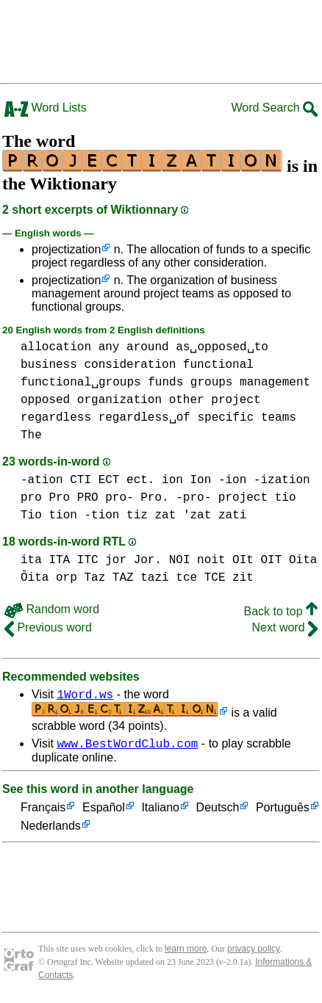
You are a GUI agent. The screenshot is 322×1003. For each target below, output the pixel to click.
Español (103, 812)
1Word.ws (85, 696)
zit (243, 578)
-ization (282, 480)
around (147, 347)
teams (278, 418)
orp (66, 578)
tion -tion (84, 515)
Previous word (48, 627)
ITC (88, 560)
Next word (285, 627)
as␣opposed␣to (222, 347)
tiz (137, 515)
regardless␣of (144, 418)
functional (218, 365)
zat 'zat (182, 515)
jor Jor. (133, 560)
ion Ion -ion (204, 480)
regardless (56, 418)
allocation (56, 347)
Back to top (281, 611)
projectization (66, 249)
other (186, 400)
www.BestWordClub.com (127, 747)
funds (165, 382)
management (275, 382)
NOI (179, 560)
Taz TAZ (108, 578)
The (31, 435)
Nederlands (51, 831)
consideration (130, 365)
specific (225, 418)
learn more (186, 953)
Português (283, 812)
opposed (45, 400)
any (109, 347)
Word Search (274, 107)
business (49, 365)
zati (232, 515)
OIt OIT (257, 560)
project (235, 400)
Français (43, 812)
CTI (80, 480)
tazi (154, 578)
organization (119, 400)
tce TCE (200, 578)
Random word (51, 609)
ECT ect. (127, 480)
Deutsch (218, 812)
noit (211, 560)
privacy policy (253, 953)
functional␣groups (81, 382)
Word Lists (45, 107)
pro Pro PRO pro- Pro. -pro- (116, 498)
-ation (42, 480)
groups (211, 382)
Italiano (160, 812)
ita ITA (45, 560)
